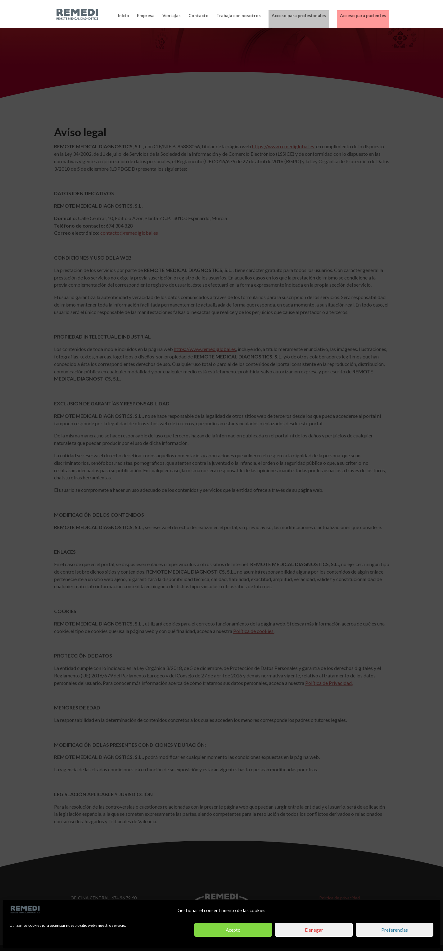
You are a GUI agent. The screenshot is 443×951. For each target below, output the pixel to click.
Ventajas (171, 15)
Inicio (123, 15)
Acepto (233, 930)
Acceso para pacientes (363, 15)
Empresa (146, 15)
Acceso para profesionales (299, 15)
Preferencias (394, 930)
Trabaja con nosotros (238, 15)
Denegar (314, 930)
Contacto (198, 15)
